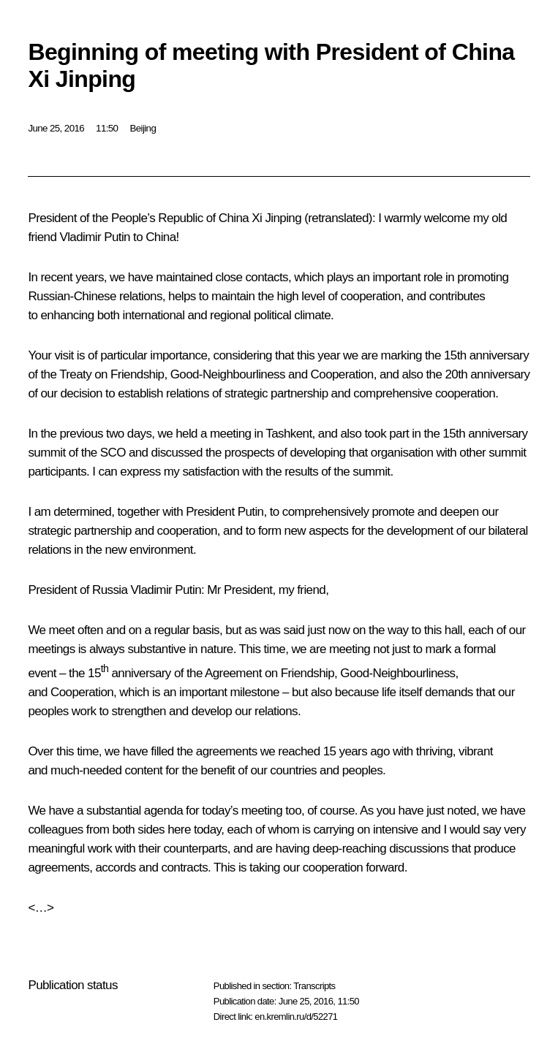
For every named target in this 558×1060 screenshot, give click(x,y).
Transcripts (314, 985)
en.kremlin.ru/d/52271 (296, 1016)
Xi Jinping (276, 218)
